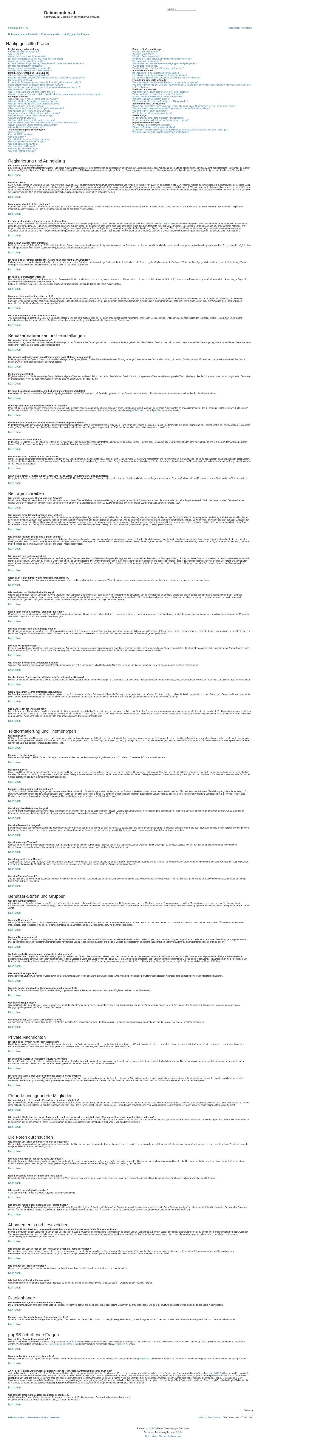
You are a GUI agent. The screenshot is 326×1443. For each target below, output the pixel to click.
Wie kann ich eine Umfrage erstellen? (26, 106)
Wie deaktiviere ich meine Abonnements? (152, 113)
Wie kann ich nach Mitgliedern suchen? (151, 99)
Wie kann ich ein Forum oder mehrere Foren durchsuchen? (160, 92)
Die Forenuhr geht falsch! (20, 80)
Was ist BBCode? (16, 132)
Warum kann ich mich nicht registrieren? (27, 56)
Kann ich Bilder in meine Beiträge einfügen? (29, 139)
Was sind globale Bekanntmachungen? (26, 141)
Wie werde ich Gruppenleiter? (146, 61)
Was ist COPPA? (16, 54)
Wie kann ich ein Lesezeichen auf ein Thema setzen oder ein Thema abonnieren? (171, 108)
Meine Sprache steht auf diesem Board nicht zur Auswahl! (35, 85)
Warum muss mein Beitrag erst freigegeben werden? (33, 125)
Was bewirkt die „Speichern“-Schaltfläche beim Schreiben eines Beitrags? (43, 122)
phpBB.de (158, 410)
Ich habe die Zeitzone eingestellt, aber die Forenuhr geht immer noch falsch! (44, 82)
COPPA (165, 223)
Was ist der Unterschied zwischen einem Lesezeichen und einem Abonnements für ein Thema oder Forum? (183, 106)
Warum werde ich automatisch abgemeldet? (29, 68)
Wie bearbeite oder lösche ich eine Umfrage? (29, 111)
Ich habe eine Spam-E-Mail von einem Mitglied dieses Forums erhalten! (166, 78)
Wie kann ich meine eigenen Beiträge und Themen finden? (160, 101)
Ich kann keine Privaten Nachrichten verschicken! (155, 73)
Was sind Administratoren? (145, 52)
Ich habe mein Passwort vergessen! (25, 66)
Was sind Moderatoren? (143, 54)
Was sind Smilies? (17, 137)
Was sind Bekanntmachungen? (23, 144)
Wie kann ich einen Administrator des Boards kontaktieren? (160, 132)
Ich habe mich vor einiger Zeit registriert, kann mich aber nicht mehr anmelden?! (46, 63)
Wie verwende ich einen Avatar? (23, 89)
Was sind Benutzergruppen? (145, 56)
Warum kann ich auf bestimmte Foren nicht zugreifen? (34, 113)
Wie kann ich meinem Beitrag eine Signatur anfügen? (33, 104)
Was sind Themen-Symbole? (22, 151)
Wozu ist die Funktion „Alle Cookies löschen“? (30, 70)
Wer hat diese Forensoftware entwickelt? (151, 125)
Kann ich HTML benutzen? (21, 134)
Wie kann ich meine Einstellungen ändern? (28, 75)
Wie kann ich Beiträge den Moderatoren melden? (31, 120)
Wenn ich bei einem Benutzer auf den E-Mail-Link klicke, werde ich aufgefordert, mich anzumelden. (55, 94)
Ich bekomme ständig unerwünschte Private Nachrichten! (159, 75)
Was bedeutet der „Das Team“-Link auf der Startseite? (158, 68)
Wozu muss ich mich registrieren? (24, 52)
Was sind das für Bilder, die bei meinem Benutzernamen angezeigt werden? (44, 87)
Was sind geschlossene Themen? (24, 148)
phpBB (152, 1428)
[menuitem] (25, 27)
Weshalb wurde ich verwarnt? (22, 118)
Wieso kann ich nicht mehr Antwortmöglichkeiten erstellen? (36, 108)
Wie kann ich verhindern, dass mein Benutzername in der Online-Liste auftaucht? (47, 78)
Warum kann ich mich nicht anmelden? (26, 61)
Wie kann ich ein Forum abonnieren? (149, 111)
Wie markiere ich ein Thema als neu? (26, 127)
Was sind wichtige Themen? (21, 146)
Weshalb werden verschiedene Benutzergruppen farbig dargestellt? (164, 63)
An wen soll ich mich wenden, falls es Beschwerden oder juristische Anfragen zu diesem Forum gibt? (180, 130)
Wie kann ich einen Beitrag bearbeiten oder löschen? (33, 101)
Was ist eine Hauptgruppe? (145, 66)
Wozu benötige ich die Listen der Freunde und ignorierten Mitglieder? (165, 82)
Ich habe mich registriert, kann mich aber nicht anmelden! (35, 59)
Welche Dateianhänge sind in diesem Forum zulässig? (158, 118)
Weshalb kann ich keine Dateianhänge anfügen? (31, 115)
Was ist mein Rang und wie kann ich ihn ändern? (31, 92)
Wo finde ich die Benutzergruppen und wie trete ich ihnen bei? (162, 59)
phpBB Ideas (144, 1358)
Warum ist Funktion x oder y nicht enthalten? (153, 127)
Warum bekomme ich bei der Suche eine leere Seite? (157, 96)
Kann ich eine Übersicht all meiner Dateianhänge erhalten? (160, 120)
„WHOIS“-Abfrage (221, 1373)
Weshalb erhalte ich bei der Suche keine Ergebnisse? (157, 94)
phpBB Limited (137, 410)
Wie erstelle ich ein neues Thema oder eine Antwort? (33, 99)
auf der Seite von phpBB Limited (57, 1344)
